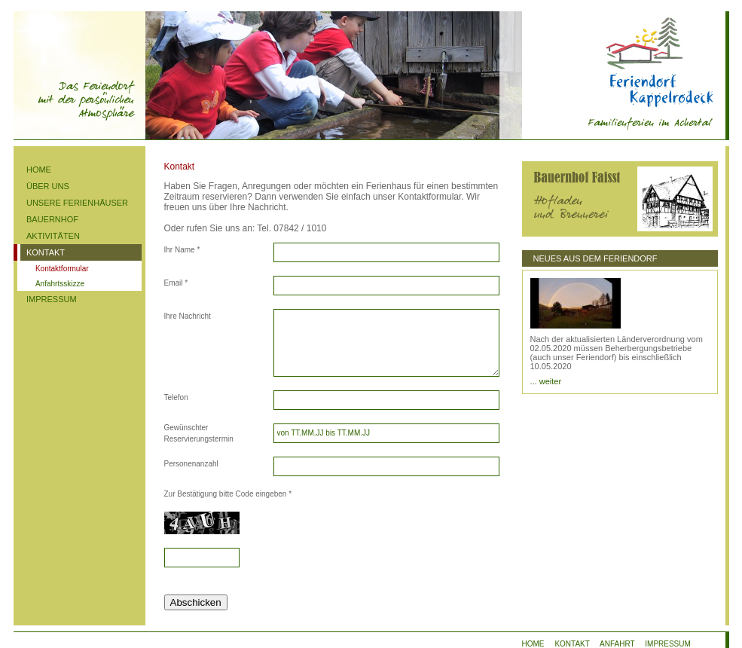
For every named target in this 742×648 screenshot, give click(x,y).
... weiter (546, 381)
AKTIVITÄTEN (53, 235)
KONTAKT (45, 252)
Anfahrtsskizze (59, 284)
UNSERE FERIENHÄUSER (77, 202)
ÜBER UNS (47, 186)
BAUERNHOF (52, 219)
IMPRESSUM (51, 299)
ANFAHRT (617, 644)
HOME (38, 169)
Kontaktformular (62, 268)
